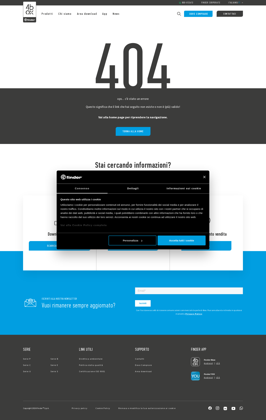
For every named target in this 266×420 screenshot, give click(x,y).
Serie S (54, 371)
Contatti (139, 359)
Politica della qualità (91, 365)
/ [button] (235, 3)
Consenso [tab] (82, 188)
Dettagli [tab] (133, 188)
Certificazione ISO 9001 (92, 371)
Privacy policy (79, 408)
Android (208, 363)
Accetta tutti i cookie (181, 240)
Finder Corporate (210, 2)
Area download (90, 14)
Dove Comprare (197, 13)
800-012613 (186, 2)
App (107, 14)
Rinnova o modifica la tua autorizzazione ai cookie (147, 408)
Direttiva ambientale (91, 359)
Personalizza (132, 240)
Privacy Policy (193, 314)
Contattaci (229, 13)
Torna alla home (133, 131)
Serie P (27, 359)
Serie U (27, 371)
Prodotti (50, 14)
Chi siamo (67, 14)
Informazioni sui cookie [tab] (184, 188)
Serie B (54, 359)
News (118, 14)
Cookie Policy (103, 408)
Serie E (54, 365)
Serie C (27, 365)
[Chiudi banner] (204, 177)
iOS (218, 363)
